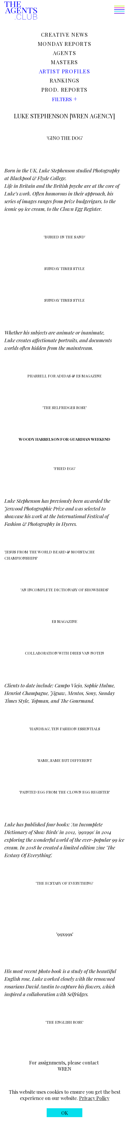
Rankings (65, 80)
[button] (81, 11)
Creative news (64, 34)
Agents (64, 52)
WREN (64, 1069)
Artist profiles (64, 71)
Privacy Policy (94, 1098)
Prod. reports (64, 89)
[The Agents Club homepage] (20, 11)
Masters (64, 62)
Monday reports (64, 43)
